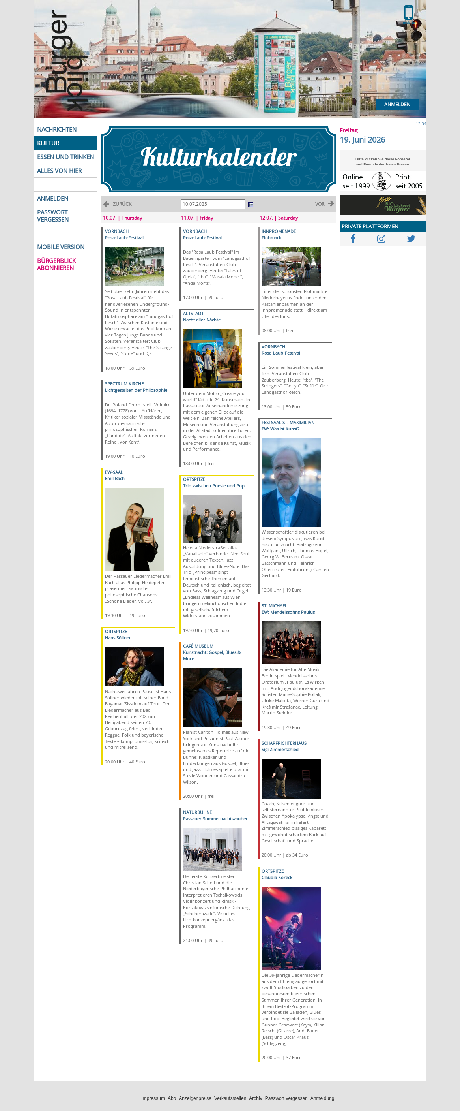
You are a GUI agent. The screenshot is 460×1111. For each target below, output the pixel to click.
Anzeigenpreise (195, 1098)
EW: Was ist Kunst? (280, 429)
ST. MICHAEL (274, 606)
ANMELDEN (52, 198)
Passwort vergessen (286, 1098)
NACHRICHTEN (57, 129)
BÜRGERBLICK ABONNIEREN (56, 264)
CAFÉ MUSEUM (198, 646)
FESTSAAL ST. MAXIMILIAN (288, 422)
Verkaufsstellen (230, 1098)
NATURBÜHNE (197, 812)
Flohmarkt (272, 238)
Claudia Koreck (277, 877)
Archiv (255, 1098)
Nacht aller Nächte (202, 320)
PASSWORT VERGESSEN (53, 215)
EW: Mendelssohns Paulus (288, 612)
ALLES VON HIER (59, 171)
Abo (172, 1098)
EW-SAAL (114, 472)
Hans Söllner (118, 638)
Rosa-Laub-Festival (124, 238)
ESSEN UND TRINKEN (65, 157)
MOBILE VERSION (60, 247)
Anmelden (397, 104)
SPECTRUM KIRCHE (124, 384)
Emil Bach (115, 478)
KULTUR (48, 143)
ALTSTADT (193, 313)
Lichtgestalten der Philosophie (136, 390)
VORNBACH (117, 231)
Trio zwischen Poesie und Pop (214, 486)
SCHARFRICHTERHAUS (284, 743)
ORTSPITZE (116, 631)
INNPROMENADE (279, 231)
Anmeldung (322, 1098)
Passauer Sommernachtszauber (215, 819)
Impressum (153, 1098)
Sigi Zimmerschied (280, 749)
